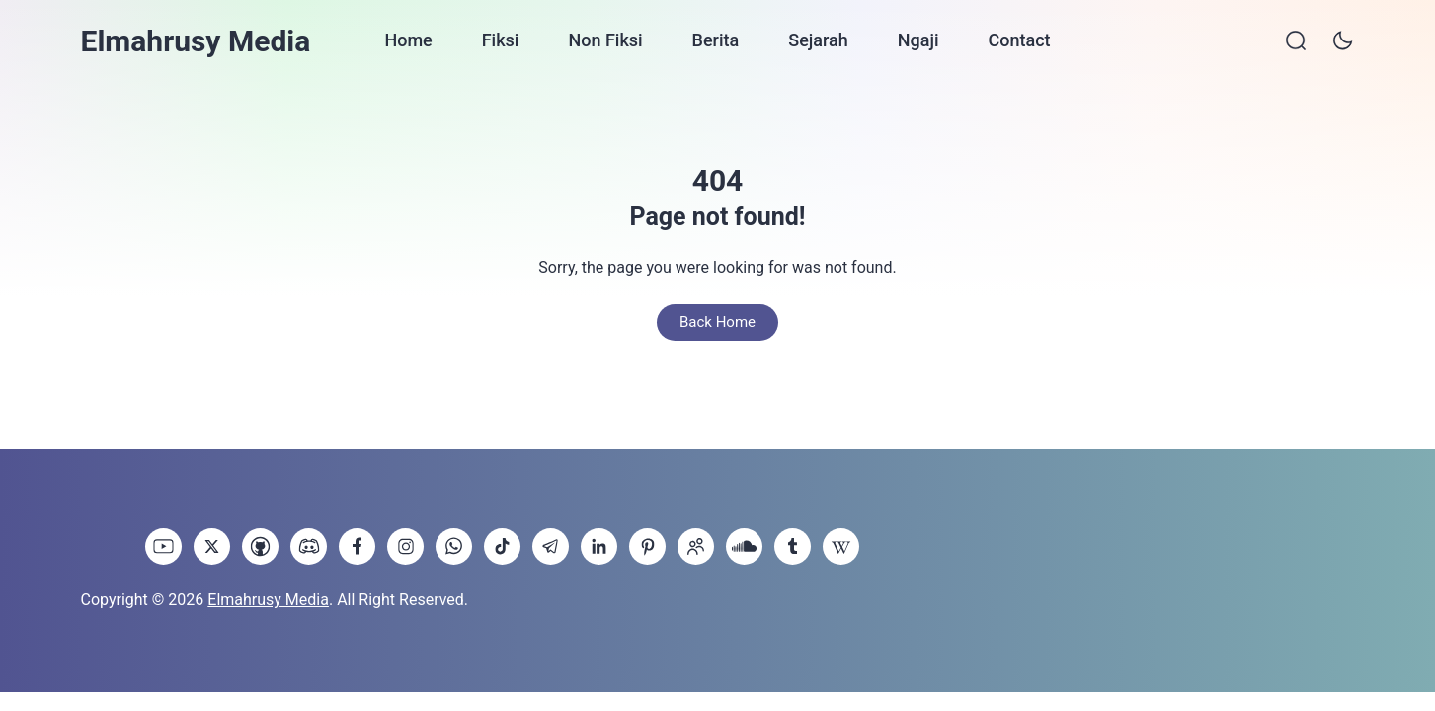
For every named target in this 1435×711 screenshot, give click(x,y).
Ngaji (918, 40)
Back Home (717, 322)
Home (408, 40)
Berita (716, 40)
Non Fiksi (605, 40)
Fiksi (500, 40)
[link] (163, 546)
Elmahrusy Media (196, 41)
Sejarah (818, 40)
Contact (1019, 40)
